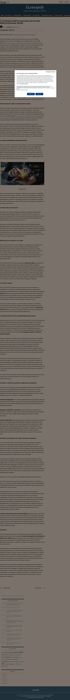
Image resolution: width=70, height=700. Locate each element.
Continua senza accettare (50, 71)
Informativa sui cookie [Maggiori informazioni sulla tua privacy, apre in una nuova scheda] (24, 83)
